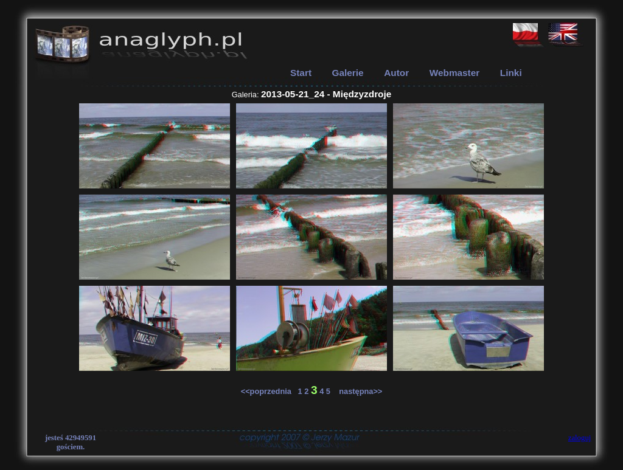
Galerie (348, 72)
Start (301, 72)
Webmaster (455, 72)
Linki (511, 72)
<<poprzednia (269, 391)
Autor (396, 72)
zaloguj (579, 438)
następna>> (358, 391)
